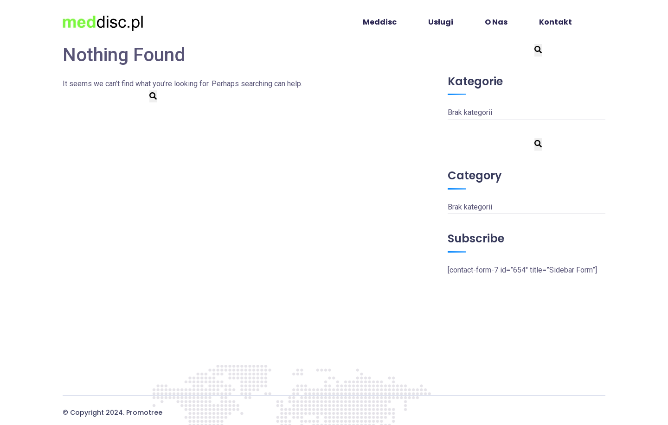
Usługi (440, 22)
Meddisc (380, 22)
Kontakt (555, 22)
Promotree (144, 412)
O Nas (496, 22)
